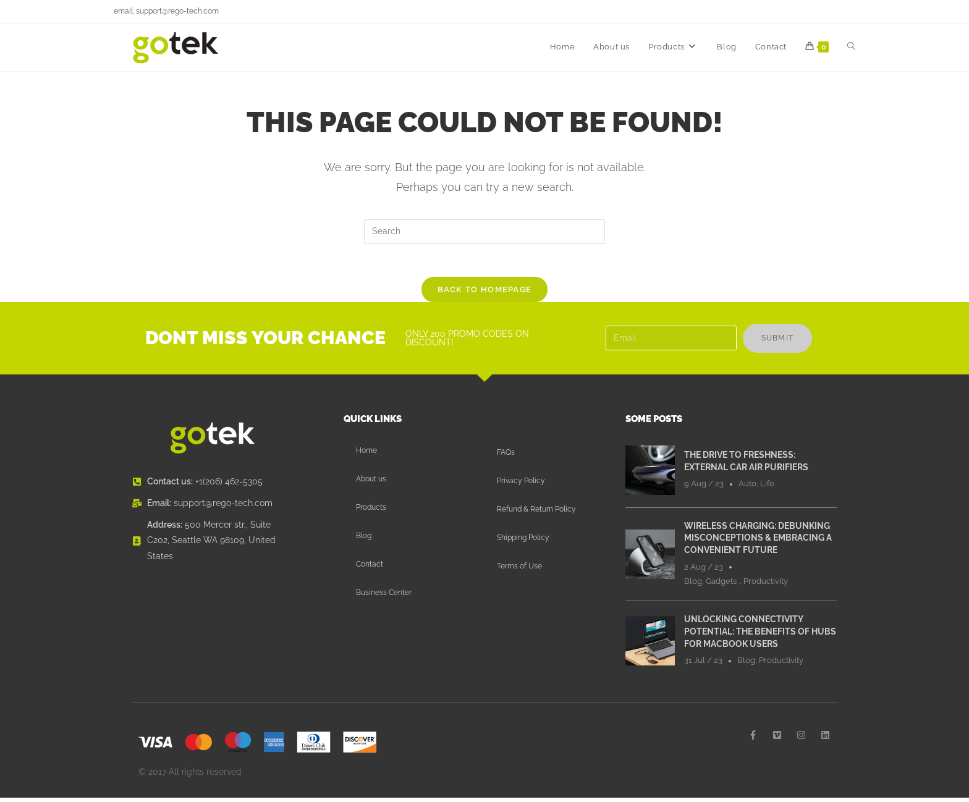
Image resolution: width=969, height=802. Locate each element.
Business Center (384, 597)
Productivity (765, 585)
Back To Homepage (485, 293)
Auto (747, 487)
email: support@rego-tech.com (166, 11)
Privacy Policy (521, 485)
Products (371, 511)
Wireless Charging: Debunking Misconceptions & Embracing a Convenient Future (758, 542)
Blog (363, 540)
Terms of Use (519, 570)
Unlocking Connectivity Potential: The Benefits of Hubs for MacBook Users (760, 635)
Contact (369, 568)
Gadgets (721, 585)
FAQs (506, 456)
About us (371, 483)
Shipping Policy (523, 542)
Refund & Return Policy (536, 513)
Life (767, 487)
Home (366, 454)
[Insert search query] (484, 231)
